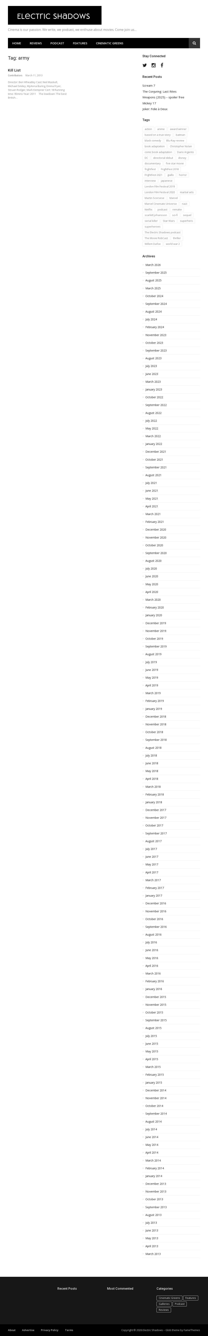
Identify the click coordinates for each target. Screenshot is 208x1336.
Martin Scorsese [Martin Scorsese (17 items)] (154, 198)
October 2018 (154, 732)
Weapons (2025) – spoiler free (163, 97)
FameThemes (192, 1330)
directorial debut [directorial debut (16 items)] (163, 158)
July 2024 (151, 319)
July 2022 (151, 420)
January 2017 (153, 895)
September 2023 (156, 350)
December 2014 (155, 1090)
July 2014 (151, 1129)
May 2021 (151, 498)
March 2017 (153, 880)
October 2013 (154, 1199)
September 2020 (156, 553)
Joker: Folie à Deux (154, 109)
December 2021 (155, 451)
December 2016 (155, 903)
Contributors (15, 75)
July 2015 (151, 1036)
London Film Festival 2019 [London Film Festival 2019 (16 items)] (160, 186)
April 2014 (151, 1152)
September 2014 (156, 1113)
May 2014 (151, 1145)
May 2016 (151, 958)
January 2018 (153, 802)
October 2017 (154, 825)
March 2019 (153, 693)
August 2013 (153, 1215)
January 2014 (153, 1176)
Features (80, 43)
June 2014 (151, 1137)
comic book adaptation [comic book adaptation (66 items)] (158, 152)
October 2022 (154, 397)
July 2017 (151, 849)
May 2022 (151, 428)
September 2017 (156, 833)
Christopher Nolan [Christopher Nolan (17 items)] (181, 146)
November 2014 (155, 1098)
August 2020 (153, 561)
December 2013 (155, 1184)
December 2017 (155, 810)
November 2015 (155, 1005)
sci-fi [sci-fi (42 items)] (175, 215)
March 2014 (153, 1160)
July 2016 (151, 942)
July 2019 (151, 662)
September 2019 (156, 646)
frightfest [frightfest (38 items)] (150, 169)
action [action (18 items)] (148, 129)
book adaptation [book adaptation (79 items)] (155, 146)
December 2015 (155, 997)
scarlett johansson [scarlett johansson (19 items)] (156, 215)
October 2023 (154, 343)
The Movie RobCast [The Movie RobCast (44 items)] (156, 238)
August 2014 (153, 1121)
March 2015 (153, 1067)
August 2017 (153, 841)
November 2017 (155, 818)
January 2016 (153, 989)
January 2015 (153, 1082)
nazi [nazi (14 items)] (184, 203)
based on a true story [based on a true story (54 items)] (158, 135)
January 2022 (153, 444)
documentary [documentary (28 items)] (153, 163)
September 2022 (156, 405)
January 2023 (153, 389)
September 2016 (156, 927)
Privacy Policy (49, 1330)
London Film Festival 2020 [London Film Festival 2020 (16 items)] (160, 192)
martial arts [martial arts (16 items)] (187, 192)
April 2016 (151, 966)
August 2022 (153, 413)
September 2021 (156, 467)
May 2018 (151, 771)
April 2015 (151, 1059)
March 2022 (153, 436)
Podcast (57, 43)
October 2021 (154, 459)
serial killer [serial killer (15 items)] (151, 221)
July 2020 (151, 568)
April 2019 (151, 685)
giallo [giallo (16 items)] (170, 175)
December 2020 (155, 529)
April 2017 (151, 872)
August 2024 (153, 311)
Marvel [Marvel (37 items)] (173, 198)
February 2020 (154, 607)
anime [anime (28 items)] (161, 129)
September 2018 (156, 740)
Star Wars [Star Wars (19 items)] (169, 221)
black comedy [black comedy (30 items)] (153, 140)
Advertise (28, 1330)
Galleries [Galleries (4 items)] (164, 1304)
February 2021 (154, 522)
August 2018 (153, 748)
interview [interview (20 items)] (150, 180)
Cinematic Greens (109, 43)
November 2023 (155, 335)
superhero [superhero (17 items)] (186, 221)
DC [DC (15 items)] (146, 158)
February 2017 (154, 888)
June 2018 (151, 763)
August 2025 (153, 280)
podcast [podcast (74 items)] (162, 209)
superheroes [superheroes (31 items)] (153, 226)
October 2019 (154, 638)
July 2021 (151, 483)
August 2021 (153, 475)
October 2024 (154, 296)
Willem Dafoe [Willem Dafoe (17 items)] (153, 244)
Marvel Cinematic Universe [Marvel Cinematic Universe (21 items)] (161, 203)
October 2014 (154, 1106)
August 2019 (153, 654)
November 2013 (155, 1191)
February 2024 (154, 327)
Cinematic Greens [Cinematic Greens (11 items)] (169, 1298)
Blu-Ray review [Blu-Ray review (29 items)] (175, 140)
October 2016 (154, 919)
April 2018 (151, 779)
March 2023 (153, 382)
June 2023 (151, 374)
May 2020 (151, 584)
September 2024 (156, 304)
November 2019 (155, 631)
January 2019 (153, 709)
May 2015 (151, 1051)
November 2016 (155, 911)
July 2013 (151, 1223)
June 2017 (151, 856)
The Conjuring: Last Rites (159, 91)
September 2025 (156, 272)
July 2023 (151, 366)
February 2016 (154, 981)
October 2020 (154, 545)
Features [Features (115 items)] (190, 1298)
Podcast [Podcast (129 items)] (180, 1304)
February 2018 (154, 794)
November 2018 (155, 724)
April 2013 (151, 1246)
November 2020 (155, 537)
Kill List (14, 70)
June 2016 (151, 950)
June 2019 (151, 670)
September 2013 (156, 1207)
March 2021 (153, 514)
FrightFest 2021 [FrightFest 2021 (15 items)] (153, 175)
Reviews (36, 43)
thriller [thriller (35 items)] (177, 238)
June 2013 (151, 1230)
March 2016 (153, 973)
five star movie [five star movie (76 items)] (175, 163)
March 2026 (153, 265)
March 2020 (153, 600)
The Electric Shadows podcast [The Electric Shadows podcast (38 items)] (162, 232)
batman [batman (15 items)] (180, 135)
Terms (69, 1330)
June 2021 (151, 490)
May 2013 (151, 1238)
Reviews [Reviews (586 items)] (164, 1310)
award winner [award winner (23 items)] (178, 129)
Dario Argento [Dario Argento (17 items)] (185, 152)
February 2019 (154, 701)
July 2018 (151, 755)
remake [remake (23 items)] (177, 209)
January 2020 (153, 615)
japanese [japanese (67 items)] (166, 180)
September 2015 (156, 1020)
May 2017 (151, 864)
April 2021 (151, 506)
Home (16, 43)
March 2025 (153, 288)
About (11, 1330)
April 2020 (151, 592)
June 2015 (151, 1043)
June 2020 (151, 576)
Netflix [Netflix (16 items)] (148, 209)
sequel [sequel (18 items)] (187, 215)
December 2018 (155, 716)
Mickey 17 (149, 103)
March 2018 (153, 787)
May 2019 (151, 677)
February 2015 (154, 1074)
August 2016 (153, 934)
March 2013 (153, 1254)
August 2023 (153, 358)
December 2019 (155, 623)
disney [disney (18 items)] (182, 158)
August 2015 (153, 1028)
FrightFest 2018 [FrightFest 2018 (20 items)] (170, 169)
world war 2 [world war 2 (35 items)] (173, 244)
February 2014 (154, 1168)
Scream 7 (148, 85)
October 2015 (154, 1012)
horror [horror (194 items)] (183, 175)
